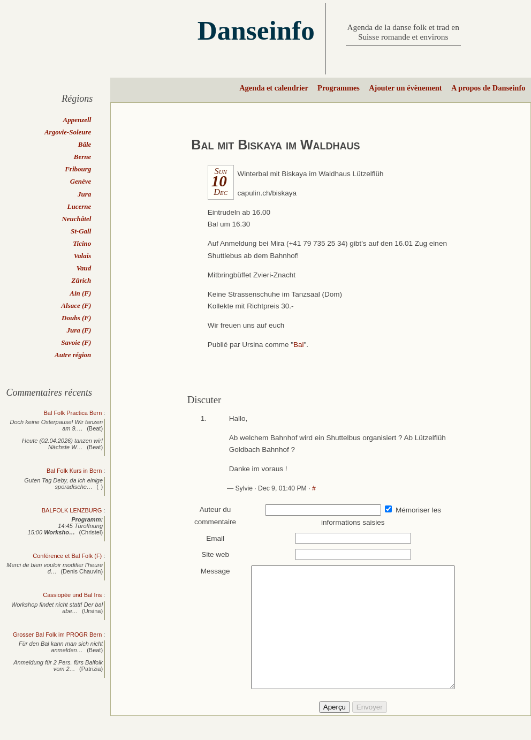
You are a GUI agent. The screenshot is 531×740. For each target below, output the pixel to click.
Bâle (85, 144)
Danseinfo (256, 30)
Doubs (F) (76, 318)
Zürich (81, 280)
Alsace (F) (76, 305)
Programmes (338, 88)
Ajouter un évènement (405, 88)
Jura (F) (78, 330)
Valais (83, 256)
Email (210, 538)
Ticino (82, 243)
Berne (83, 157)
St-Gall (81, 231)
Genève (81, 181)
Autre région (73, 355)
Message (210, 571)
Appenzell (77, 120)
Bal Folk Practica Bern (72, 413)
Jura (84, 194)
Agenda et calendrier (273, 88)
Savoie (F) (76, 342)
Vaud (84, 268)
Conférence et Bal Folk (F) (67, 556)
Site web (210, 554)
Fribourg (78, 169)
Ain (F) (80, 293)
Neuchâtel (76, 219)
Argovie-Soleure (67, 132)
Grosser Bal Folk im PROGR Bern (57, 634)
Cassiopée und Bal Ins (72, 595)
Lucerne (79, 206)
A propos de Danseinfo (488, 88)
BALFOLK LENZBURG (72, 510)
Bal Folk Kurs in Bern (74, 470)
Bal (298, 345)
